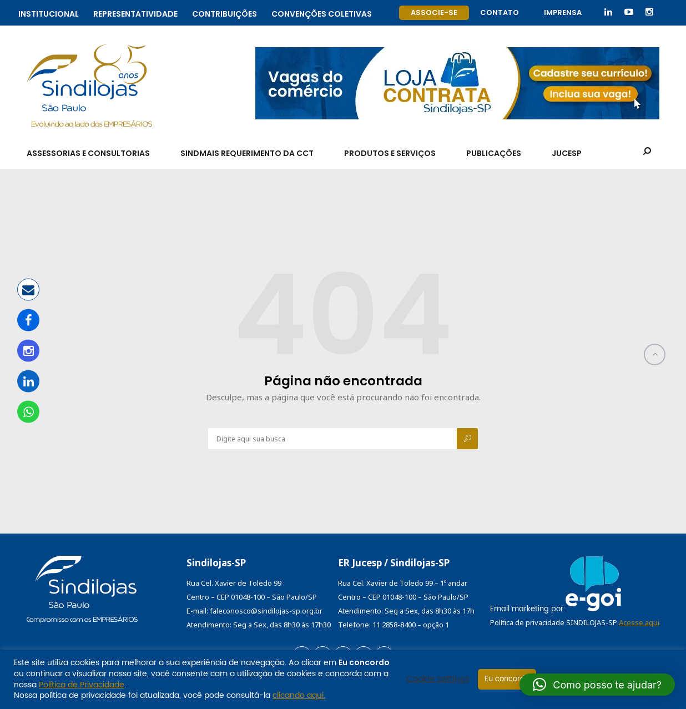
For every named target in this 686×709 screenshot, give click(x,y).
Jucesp (567, 153)
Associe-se (434, 12)
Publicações (493, 153)
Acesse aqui (639, 622)
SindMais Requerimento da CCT (247, 153)
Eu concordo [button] (507, 679)
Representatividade (135, 12)
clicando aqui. (299, 695)
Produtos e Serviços (390, 153)
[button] (597, 684)
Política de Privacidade (81, 684)
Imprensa (563, 12)
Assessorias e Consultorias (88, 153)
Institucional (48, 12)
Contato (499, 12)
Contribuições (224, 12)
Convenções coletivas (321, 12)
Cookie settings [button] (438, 680)
